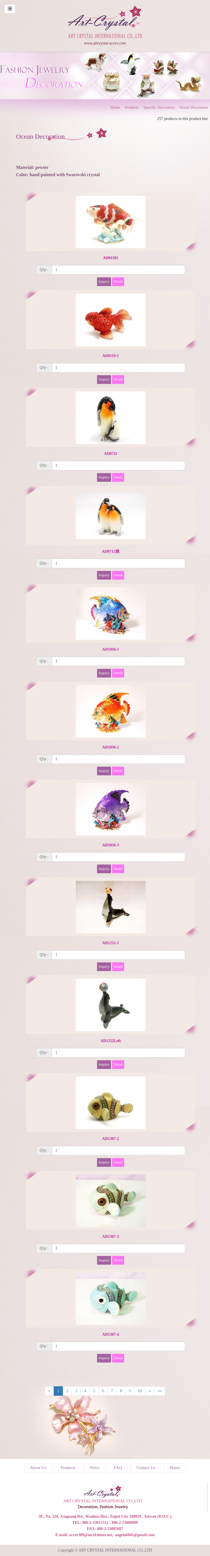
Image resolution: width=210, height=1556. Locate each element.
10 (140, 1391)
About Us (38, 1467)
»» (160, 1391)
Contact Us (145, 1467)
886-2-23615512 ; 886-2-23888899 (110, 1522)
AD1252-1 (110, 943)
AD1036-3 (110, 845)
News (94, 1467)
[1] (118, 270)
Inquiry (104, 281)
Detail (118, 281)
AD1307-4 (110, 1334)
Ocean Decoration (194, 107)
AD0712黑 (110, 551)
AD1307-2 (110, 1139)
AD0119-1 (110, 356)
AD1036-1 (110, 649)
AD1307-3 (110, 1236)
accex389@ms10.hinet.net (90, 1535)
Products (132, 107)
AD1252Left (110, 1041)
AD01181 (110, 258)
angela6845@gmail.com (135, 1535)
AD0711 (110, 454)
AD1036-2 (110, 747)
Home (115, 107)
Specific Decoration (159, 107)
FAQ (118, 1467)
